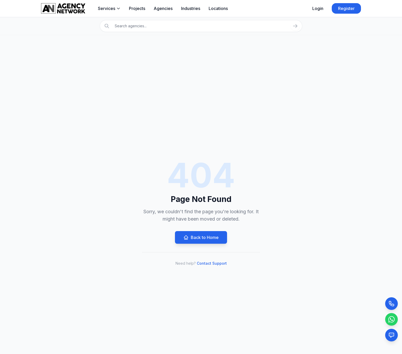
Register (346, 8)
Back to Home (201, 237)
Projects (137, 8)
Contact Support (212, 263)
